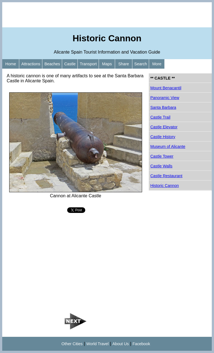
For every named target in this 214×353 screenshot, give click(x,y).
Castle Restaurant (166, 176)
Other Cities (72, 344)
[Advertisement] (107, 14)
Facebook (141, 344)
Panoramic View (164, 97)
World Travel (97, 344)
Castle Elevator (163, 127)
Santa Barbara (163, 107)
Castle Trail (160, 117)
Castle (70, 64)
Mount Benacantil (165, 88)
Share (123, 64)
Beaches (52, 64)
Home (10, 64)
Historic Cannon (164, 185)
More (156, 64)
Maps (107, 64)
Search (140, 64)
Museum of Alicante (167, 146)
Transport (88, 64)
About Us (120, 344)
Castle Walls (161, 166)
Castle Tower (161, 156)
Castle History (162, 137)
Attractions (30, 64)
